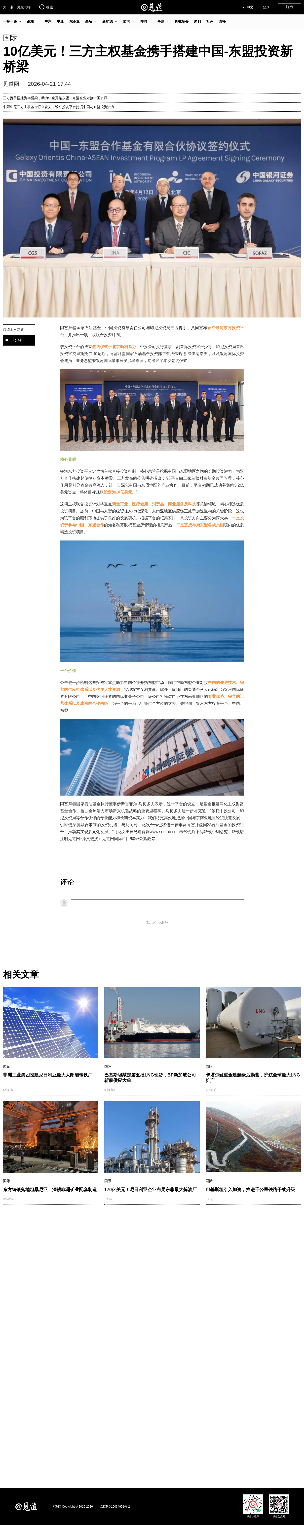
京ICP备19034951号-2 (115, 1506)
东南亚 (74, 21)
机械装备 (182, 21)
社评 (209, 21)
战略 (30, 21)
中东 (47, 21)
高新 (88, 21)
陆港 (126, 21)
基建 (160, 21)
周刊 (197, 21)
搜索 (46, 7)
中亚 (60, 21)
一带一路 (10, 21)
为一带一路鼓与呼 (17, 7)
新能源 (107, 21)
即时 (143, 21)
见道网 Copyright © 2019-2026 (72, 1506)
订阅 (289, 7)
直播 (222, 21)
